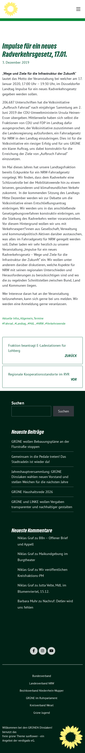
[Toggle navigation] (78, 27)
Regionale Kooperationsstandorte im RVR (42, 371)
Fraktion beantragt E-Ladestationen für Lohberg (42, 344)
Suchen (17, 397)
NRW (41, 317)
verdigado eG (26, 734)
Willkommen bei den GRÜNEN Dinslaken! (48, 10)
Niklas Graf (26, 532)
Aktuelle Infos (10, 312)
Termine (39, 312)
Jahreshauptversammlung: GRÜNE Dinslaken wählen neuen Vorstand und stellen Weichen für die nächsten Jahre (39, 471)
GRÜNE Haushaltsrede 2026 (32, 486)
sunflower (32, 730)
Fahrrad (8, 317)
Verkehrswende (56, 317)
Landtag (21, 317)
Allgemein (26, 312)
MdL (32, 317)
